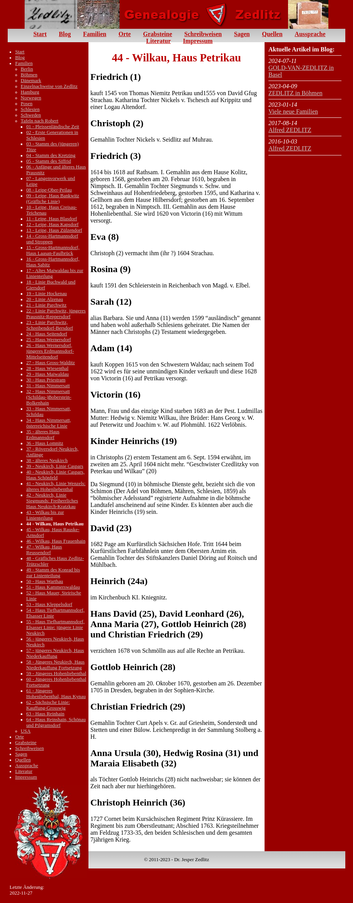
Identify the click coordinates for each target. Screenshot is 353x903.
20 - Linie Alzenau (44, 299)
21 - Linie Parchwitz (46, 305)
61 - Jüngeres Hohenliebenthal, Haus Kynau (56, 693)
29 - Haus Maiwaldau (47, 374)
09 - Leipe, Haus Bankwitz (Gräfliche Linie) (52, 198)
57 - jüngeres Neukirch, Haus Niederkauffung (55, 653)
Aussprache (310, 34)
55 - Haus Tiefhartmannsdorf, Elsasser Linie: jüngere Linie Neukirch (55, 627)
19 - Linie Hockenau (46, 293)
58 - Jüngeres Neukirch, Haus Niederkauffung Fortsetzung (55, 664)
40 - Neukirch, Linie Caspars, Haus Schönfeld (55, 474)
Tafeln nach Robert (39, 121)
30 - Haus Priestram (45, 380)
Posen (27, 103)
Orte (124, 34)
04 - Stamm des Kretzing (50, 155)
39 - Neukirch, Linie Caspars (54, 466)
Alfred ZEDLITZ (289, 130)
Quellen (272, 34)
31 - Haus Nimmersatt (48, 385)
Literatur (158, 41)
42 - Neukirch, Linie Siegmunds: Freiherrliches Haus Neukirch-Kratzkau (52, 500)
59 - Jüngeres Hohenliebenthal (56, 673)
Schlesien (30, 109)
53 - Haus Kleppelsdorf (49, 604)
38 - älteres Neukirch (47, 460)
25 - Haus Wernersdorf (48, 339)
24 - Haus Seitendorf (46, 334)
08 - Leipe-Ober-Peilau (49, 190)
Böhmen (29, 75)
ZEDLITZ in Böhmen (295, 93)
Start (40, 34)
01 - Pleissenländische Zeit (52, 126)
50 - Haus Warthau (44, 581)
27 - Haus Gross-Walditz (50, 362)
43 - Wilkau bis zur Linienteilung (45, 515)
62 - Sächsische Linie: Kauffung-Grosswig (48, 705)
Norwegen (31, 98)
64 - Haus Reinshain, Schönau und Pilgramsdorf (56, 722)
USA (26, 731)
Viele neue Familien (293, 111)
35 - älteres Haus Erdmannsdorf (42, 434)
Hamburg (30, 92)
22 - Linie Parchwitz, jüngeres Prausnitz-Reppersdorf (56, 313)
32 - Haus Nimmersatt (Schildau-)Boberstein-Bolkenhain (48, 397)
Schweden (31, 115)
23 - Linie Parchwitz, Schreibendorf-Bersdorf (49, 325)
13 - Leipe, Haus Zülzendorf (54, 230)
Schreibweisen (202, 34)
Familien (94, 34)
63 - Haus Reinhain (45, 713)
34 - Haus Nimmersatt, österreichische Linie (48, 423)
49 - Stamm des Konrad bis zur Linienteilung (53, 572)
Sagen (242, 34)
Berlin (27, 69)
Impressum (198, 41)
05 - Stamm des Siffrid (48, 161)
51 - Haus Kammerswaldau (53, 587)
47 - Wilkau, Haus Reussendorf (44, 549)
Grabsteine (157, 34)
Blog (65, 34)
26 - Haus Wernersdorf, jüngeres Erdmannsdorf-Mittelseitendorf (50, 351)
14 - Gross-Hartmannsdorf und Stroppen (52, 238)
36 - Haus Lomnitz (44, 443)
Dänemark (31, 80)
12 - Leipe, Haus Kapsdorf (52, 224)
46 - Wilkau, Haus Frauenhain (55, 541)
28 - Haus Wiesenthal (47, 368)
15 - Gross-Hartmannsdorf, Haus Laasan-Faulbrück (52, 250)
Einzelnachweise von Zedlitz (49, 86)
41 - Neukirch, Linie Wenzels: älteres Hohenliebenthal (55, 486)
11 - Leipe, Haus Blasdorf (51, 218)
